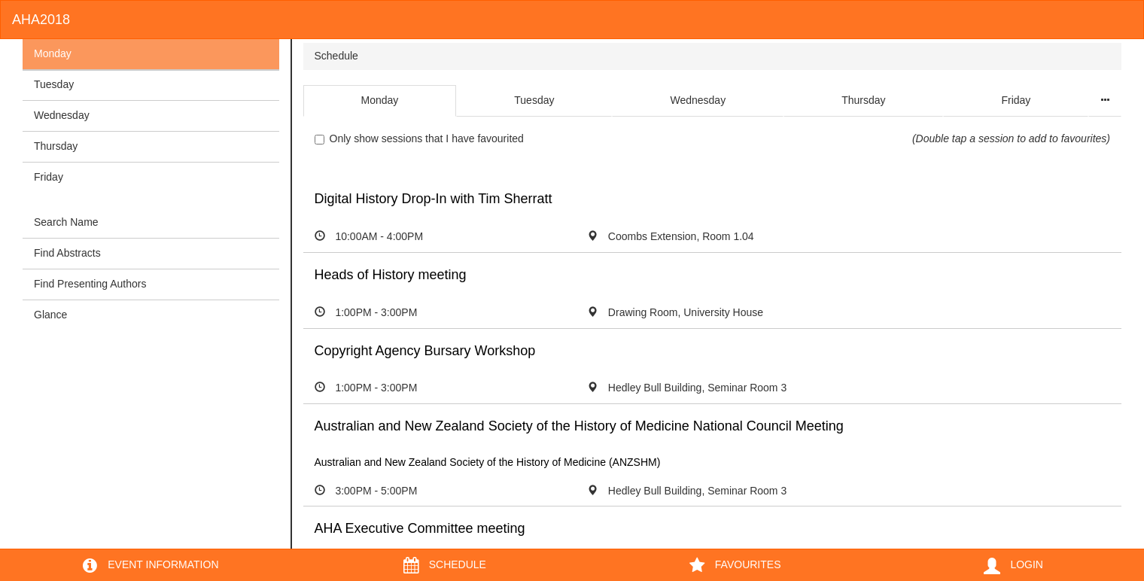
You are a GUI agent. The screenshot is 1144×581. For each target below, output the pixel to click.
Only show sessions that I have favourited (419, 138)
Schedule (336, 56)
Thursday (56, 146)
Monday (53, 53)
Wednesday (62, 115)
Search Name (66, 222)
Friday (48, 177)
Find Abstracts (67, 253)
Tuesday (54, 84)
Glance (50, 315)
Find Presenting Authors (90, 284)
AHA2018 (41, 19)
